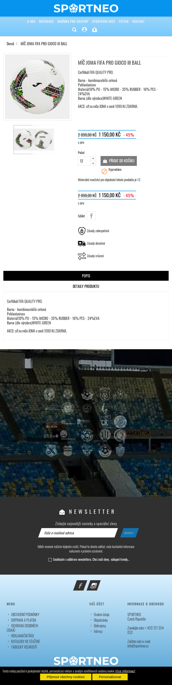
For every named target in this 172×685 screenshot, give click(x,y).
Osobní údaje (101, 614)
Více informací (125, 671)
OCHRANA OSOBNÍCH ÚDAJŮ (22, 628)
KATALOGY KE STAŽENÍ (25, 641)
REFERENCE (46, 21)
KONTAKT (138, 21)
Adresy (98, 631)
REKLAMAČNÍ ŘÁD (22, 635)
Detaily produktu (86, 286)
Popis (86, 275)
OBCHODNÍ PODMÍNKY (25, 614)
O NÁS (31, 21)
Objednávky (101, 620)
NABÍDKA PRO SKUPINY (73, 21)
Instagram (100, 582)
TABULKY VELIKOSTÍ (24, 647)
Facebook (86, 582)
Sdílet (91, 215)
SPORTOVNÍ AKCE (103, 21)
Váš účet (96, 604)
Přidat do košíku (121, 160)
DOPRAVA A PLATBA (23, 620)
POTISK (124, 21)
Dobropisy (100, 625)
